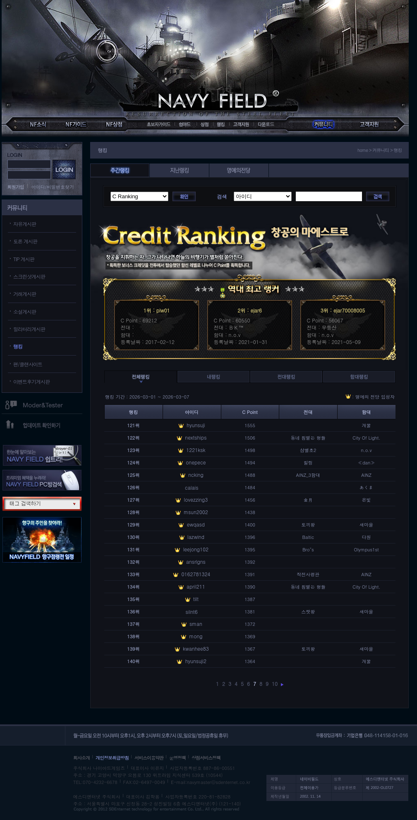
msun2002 (196, 511)
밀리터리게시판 (29, 328)
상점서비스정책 (206, 758)
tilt (196, 598)
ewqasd (196, 524)
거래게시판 (24, 293)
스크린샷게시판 (29, 276)
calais (191, 487)
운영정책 (177, 758)
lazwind (195, 536)
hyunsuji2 (195, 660)
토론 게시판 (25, 241)
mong (195, 636)
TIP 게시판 (23, 258)
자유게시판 (24, 223)
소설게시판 (24, 311)
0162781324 (195, 573)
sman (195, 623)
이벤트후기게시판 (31, 381)
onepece (196, 462)
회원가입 (15, 187)
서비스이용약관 (148, 758)
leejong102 (195, 549)
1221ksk (195, 449)
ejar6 (255, 310)
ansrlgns (196, 561)
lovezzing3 (196, 499)
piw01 (163, 310)
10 (275, 683)
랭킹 (17, 346)
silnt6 (192, 611)
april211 (196, 586)
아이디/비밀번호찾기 (52, 187)
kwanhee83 (196, 648)
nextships (195, 437)
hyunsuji (196, 424)
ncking (195, 474)
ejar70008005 (349, 310)
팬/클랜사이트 (27, 364)
